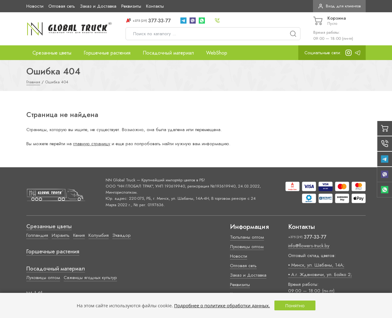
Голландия (37, 235)
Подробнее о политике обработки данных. (222, 305)
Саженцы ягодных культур (90, 277)
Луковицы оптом (43, 277)
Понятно (294, 305)
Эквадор (121, 235)
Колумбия (99, 235)
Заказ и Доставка (98, 6)
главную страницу (91, 143)
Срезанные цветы (51, 52)
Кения (79, 235)
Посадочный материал (168, 52)
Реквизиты (131, 6)
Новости (34, 6)
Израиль (61, 235)
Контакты (155, 6)
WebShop (216, 52)
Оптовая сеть (61, 6)
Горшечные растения (107, 52)
